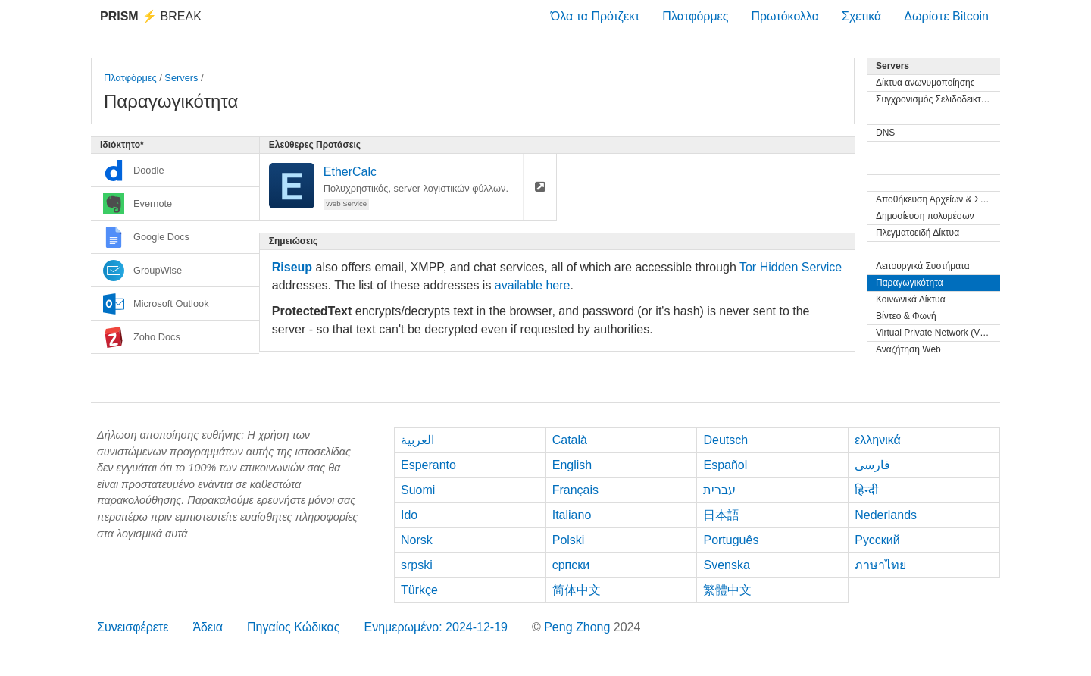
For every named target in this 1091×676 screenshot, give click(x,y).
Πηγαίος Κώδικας (293, 627)
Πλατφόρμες (695, 16)
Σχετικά (861, 16)
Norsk (417, 540)
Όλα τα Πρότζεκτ (595, 16)
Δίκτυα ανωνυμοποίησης (925, 82)
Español (725, 464)
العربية (417, 439)
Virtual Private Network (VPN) (936, 332)
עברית (719, 490)
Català (569, 439)
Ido (409, 515)
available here (533, 285)
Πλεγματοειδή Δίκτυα (917, 232)
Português (730, 540)
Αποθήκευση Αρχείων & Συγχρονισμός (938, 199)
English (572, 464)
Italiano (572, 515)
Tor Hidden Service (790, 267)
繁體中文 (727, 590)
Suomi (418, 490)
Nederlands (886, 515)
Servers (181, 77)
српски (571, 565)
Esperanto (428, 464)
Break (151, 16)
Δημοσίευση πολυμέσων (925, 216)
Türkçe (419, 590)
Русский (877, 540)
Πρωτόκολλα (785, 16)
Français (575, 490)
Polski (568, 540)
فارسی (872, 464)
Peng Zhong (579, 627)
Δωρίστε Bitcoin (946, 16)
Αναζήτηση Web (908, 349)
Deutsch (725, 439)
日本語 (721, 515)
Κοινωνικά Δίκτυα (911, 299)
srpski (417, 565)
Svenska (726, 565)
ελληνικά (878, 439)
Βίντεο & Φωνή (906, 316)
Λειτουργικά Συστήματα (923, 266)
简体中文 (576, 590)
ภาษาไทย (880, 565)
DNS (885, 132)
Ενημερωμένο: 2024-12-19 (436, 627)
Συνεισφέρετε (132, 627)
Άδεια (207, 627)
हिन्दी (866, 490)
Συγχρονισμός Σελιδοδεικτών (934, 99)
